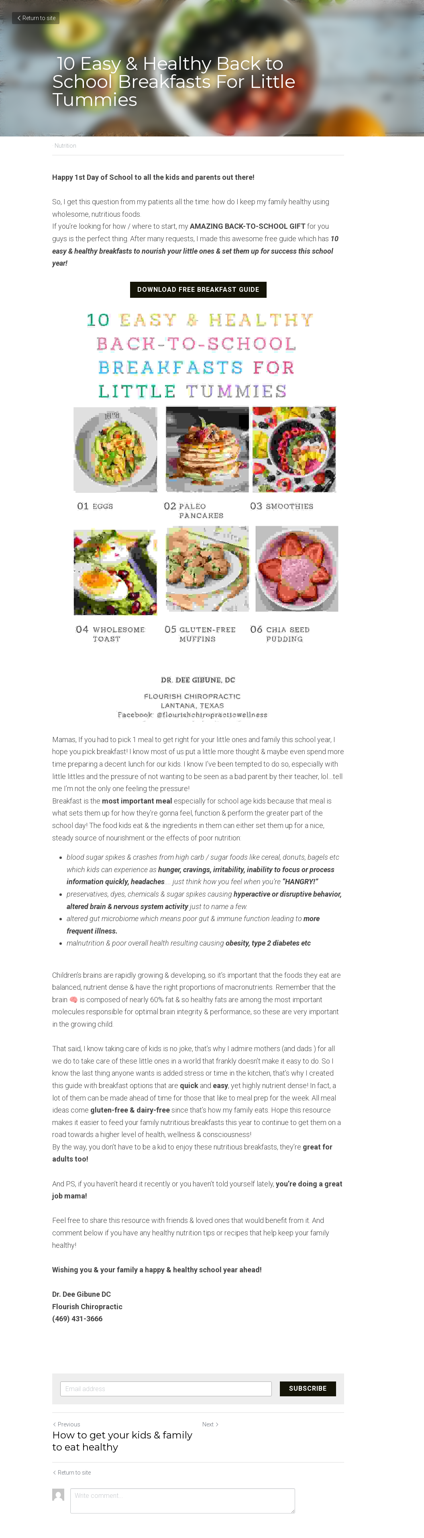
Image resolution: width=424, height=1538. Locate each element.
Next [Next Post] (224, 1401)
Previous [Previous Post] (66, 1401)
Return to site (35, 18)
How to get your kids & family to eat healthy (128, 1418)
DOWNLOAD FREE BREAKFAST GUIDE (212, 277)
